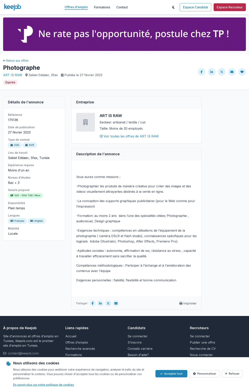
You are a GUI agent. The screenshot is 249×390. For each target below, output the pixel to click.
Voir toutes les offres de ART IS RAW (129, 136)
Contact (122, 7)
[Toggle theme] (173, 7)
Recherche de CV (203, 349)
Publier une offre (202, 342)
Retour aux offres (16, 60)
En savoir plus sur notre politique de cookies (43, 384)
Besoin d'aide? (138, 355)
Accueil (70, 336)
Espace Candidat (195, 7)
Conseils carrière (140, 349)
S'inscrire (135, 342)
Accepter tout (171, 373)
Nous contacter (201, 355)
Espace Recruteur (230, 7)
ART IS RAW (12, 75)
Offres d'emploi (76, 7)
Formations (102, 7)
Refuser (232, 373)
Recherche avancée (80, 349)
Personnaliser (204, 373)
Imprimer (188, 303)
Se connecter (138, 336)
